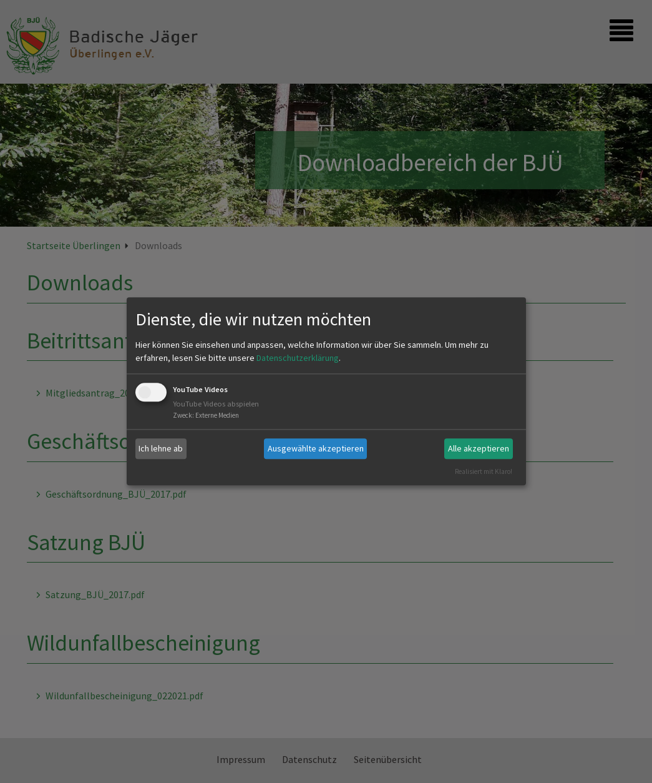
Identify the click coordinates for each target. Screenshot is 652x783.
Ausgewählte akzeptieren (316, 448)
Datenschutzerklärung (297, 357)
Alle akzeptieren (478, 448)
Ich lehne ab (161, 448)
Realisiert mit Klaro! (483, 471)
